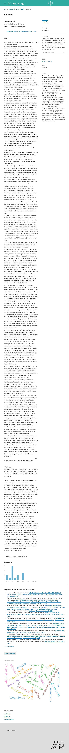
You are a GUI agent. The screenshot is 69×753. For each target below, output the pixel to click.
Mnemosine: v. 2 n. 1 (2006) (38, 603)
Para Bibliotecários (8, 719)
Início (5, 9)
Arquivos (11, 9)
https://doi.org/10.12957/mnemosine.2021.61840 (21, 32)
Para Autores (7, 716)
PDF (46, 22)
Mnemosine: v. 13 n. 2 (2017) (31, 638)
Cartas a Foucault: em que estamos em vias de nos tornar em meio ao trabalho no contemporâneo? (33, 613)
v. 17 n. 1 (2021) (20, 9)
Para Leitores (7, 714)
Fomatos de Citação (48, 52)
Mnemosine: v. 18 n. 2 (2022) (36, 632)
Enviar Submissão (10, 653)
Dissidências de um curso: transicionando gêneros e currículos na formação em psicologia (35, 619)
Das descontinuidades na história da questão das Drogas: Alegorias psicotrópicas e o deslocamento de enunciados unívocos (36, 636)
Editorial (32, 611)
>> (13, 646)
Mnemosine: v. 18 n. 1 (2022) (44, 611)
